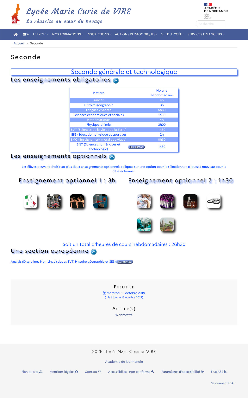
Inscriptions (99, 34)
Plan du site (32, 372)
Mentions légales (64, 372)
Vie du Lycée (172, 34)
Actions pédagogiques (136, 34)
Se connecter (222, 383)
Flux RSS (218, 372)
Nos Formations (67, 34)
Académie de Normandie (124, 362)
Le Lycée (40, 34)
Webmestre (124, 315)
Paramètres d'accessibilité (183, 372)
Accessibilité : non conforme (131, 372)
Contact (93, 372)
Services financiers (206, 34)
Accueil (19, 43)
